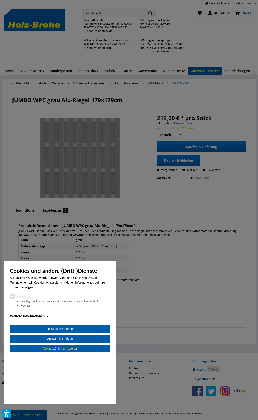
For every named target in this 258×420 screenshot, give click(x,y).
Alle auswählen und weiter (60, 394)
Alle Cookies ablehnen (60, 374)
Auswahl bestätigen (60, 384)
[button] (6, 413)
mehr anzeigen (23, 333)
